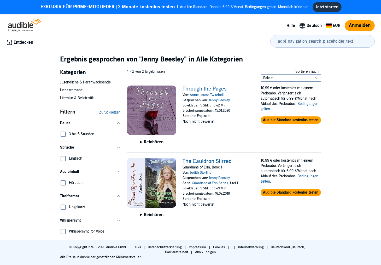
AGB (138, 247)
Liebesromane (71, 90)
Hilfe (290, 25)
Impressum (198, 247)
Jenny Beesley (219, 100)
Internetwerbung (251, 247)
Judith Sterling (201, 173)
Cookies (219, 247)
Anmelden (360, 25)
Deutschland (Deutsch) (288, 247)
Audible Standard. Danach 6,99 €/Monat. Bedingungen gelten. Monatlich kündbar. (174, 7)
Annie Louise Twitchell (207, 95)
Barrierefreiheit (177, 252)
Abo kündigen (205, 252)
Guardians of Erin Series (210, 183)
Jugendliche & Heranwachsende (85, 82)
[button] (90, 123)
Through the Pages (205, 89)
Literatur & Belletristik (77, 98)
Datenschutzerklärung (165, 247)
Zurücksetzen (110, 112)
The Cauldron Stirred (207, 161)
